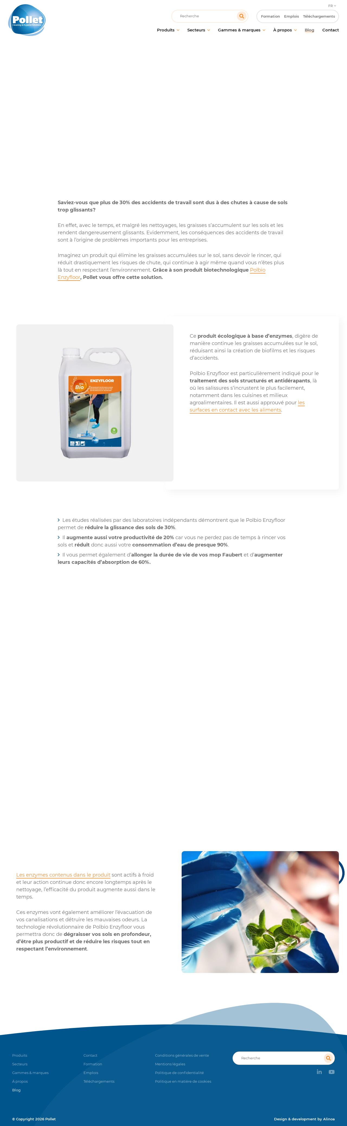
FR (330, 4)
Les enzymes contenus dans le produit (63, 875)
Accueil (115, 109)
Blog (134, 109)
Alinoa (329, 1119)
